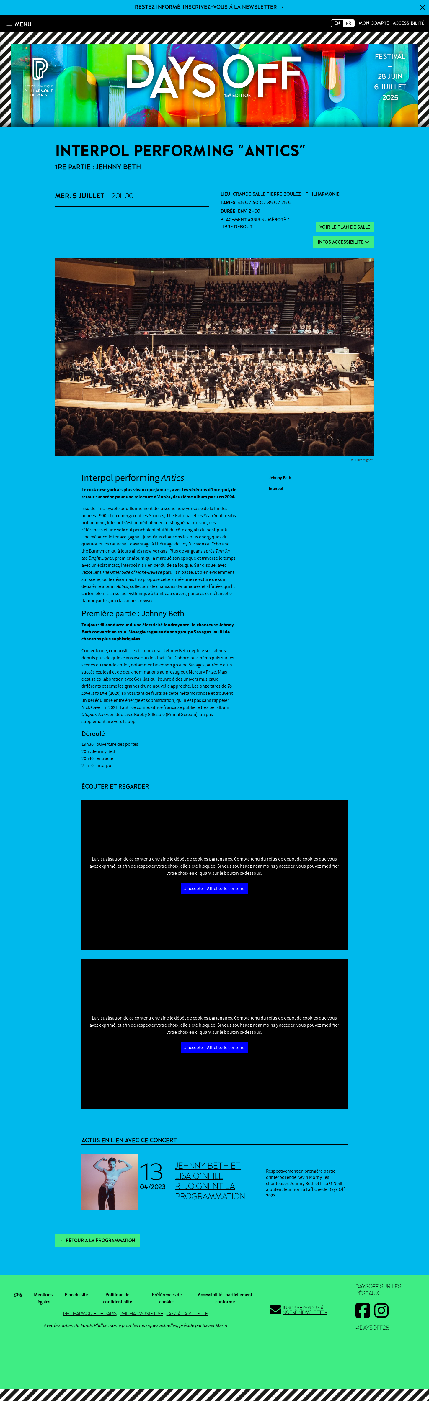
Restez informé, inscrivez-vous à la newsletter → (209, 7)
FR (348, 23)
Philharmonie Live (141, 1313)
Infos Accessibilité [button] (343, 242)
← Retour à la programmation (97, 1240)
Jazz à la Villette (187, 1313)
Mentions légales (43, 1298)
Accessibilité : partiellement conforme (225, 1298)
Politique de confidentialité (117, 1298)
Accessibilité (408, 23)
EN (337, 23)
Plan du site (76, 1295)
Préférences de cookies (167, 1298)
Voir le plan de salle (344, 227)
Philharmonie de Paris (90, 1313)
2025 (214, 76)
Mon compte (374, 23)
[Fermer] (422, 7)
